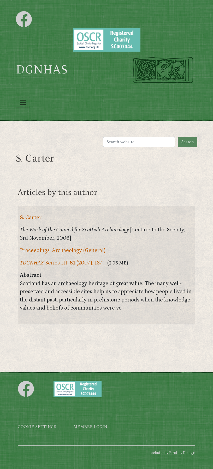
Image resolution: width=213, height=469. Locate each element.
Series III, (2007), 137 (61, 263)
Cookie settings (37, 426)
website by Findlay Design (172, 453)
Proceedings (35, 250)
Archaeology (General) (78, 250)
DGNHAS (42, 70)
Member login (90, 426)
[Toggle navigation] (23, 102)
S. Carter (31, 217)
